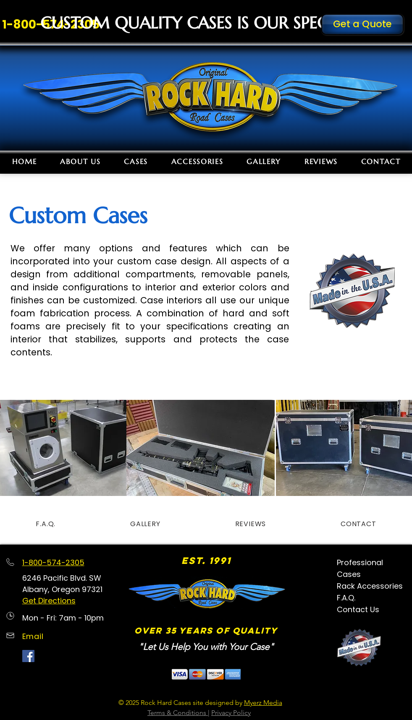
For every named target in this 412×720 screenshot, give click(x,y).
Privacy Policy (231, 713)
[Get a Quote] (362, 24)
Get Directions (49, 600)
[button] (136, 161)
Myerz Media (263, 703)
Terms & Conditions (177, 713)
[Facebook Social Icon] (28, 656)
